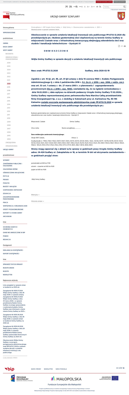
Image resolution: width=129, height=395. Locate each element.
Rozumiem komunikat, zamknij (104, 2)
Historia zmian (36, 201)
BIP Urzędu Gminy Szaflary (51, 27)
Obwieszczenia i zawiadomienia (83, 27)
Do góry (120, 368)
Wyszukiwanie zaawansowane (118, 10)
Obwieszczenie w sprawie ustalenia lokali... (45, 30)
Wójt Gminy (67, 27)
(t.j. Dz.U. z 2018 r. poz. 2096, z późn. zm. (102, 82)
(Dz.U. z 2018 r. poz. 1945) (59, 89)
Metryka (34, 194)
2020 (98, 27)
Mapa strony (36, 369)
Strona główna (36, 27)
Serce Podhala (61, 369)
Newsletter (48, 369)
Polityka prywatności (119, 2)
